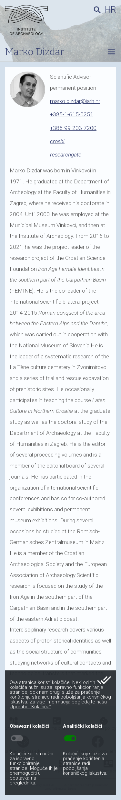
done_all (104, 680)
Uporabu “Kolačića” (30, 707)
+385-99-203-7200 (73, 128)
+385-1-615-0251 (71, 114)
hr (110, 10)
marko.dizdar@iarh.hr (75, 101)
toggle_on (70, 738)
